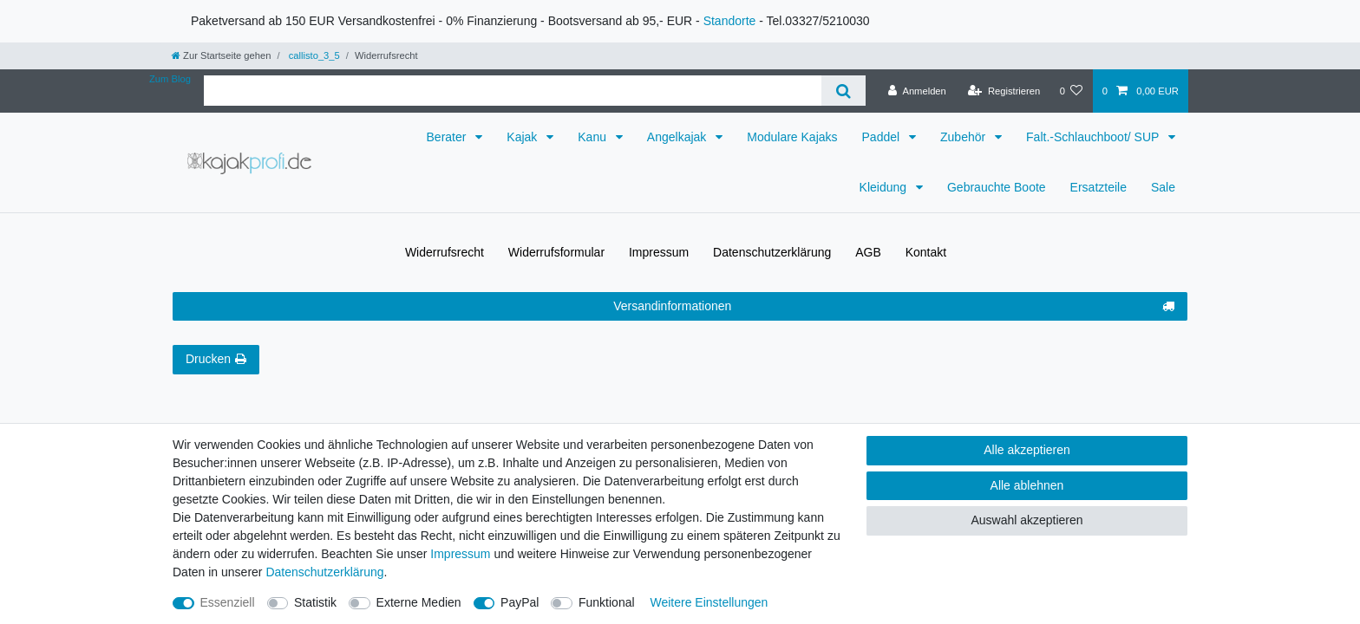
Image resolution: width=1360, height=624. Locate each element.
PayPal (519, 602)
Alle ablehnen (1027, 485)
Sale (1163, 187)
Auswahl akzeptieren (1026, 520)
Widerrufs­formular (556, 252)
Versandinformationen (893, 307)
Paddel (882, 137)
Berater (448, 137)
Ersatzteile (1098, 187)
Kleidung (885, 187)
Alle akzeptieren (1027, 450)
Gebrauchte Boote (996, 187)
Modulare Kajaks (792, 137)
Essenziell (227, 602)
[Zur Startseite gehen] (221, 55)
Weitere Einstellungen (709, 602)
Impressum (659, 252)
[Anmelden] (917, 91)
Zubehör (964, 137)
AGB (868, 252)
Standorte (729, 21)
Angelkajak (678, 137)
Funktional (607, 602)
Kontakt (926, 252)
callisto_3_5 (313, 55)
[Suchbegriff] (512, 90)
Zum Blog (170, 79)
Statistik (315, 602)
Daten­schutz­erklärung (772, 252)
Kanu (594, 137)
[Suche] (843, 90)
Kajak (523, 137)
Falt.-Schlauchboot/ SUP (1094, 137)
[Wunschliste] (1070, 91)
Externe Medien (418, 602)
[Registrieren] (1003, 91)
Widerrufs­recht (444, 252)
